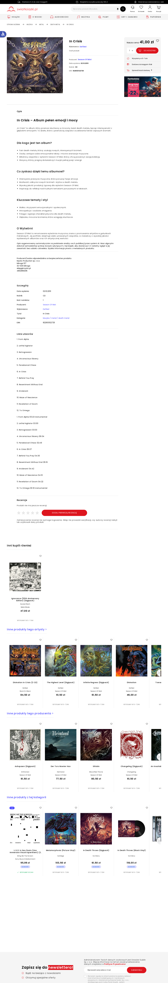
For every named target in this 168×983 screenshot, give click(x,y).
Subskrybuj (136, 970)
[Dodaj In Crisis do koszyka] (147, 51)
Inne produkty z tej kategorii (26, 797)
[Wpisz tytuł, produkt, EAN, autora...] (98, 9)
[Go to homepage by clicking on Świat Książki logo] (22, 9)
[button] (117, 9)
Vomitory (96, 856)
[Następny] (159, 672)
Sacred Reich (25, 604)
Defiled (83, 46)
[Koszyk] (158, 9)
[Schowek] (141, 9)
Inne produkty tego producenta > (30, 713)
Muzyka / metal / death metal (56, 318)
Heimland (60, 772)
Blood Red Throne (96, 772)
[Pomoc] (132, 9)
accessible (2, 33)
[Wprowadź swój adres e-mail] (115, 970)
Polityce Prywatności (115, 964)
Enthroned (25, 772)
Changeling (131, 772)
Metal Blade (25, 607)
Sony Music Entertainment (25, 859)
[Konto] (149, 9)
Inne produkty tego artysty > (27, 629)
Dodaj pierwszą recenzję (64, 512)
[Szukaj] (123, 9)
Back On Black (25, 691)
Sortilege (60, 856)
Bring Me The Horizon (25, 856)
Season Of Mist (85, 59)
